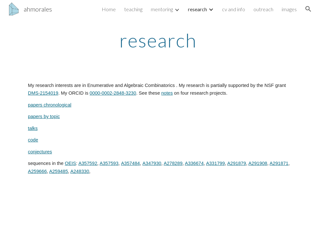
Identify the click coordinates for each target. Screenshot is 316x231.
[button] (308, 9)
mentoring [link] (162, 9)
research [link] (197, 9)
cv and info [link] (233, 9)
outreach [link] (263, 9)
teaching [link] (133, 9)
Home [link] (109, 9)
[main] (157, 40)
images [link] (289, 9)
